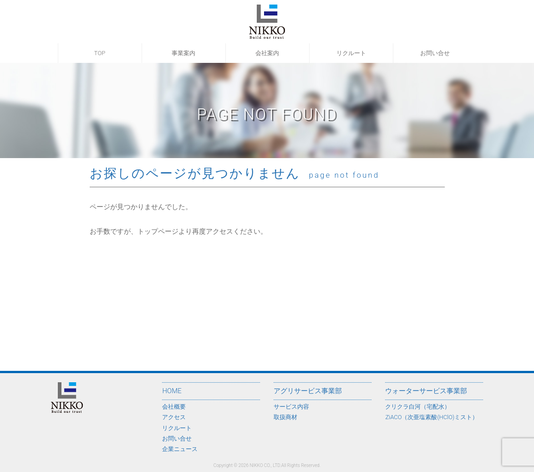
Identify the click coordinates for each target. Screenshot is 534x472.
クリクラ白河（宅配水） (417, 406)
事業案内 (183, 53)
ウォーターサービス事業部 (426, 391)
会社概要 (174, 406)
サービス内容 (291, 406)
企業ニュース (180, 449)
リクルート (351, 53)
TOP (99, 53)
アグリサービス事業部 (308, 391)
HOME (171, 391)
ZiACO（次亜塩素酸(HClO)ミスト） (431, 417)
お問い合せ (435, 53)
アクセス (174, 417)
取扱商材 (285, 417)
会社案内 (267, 53)
